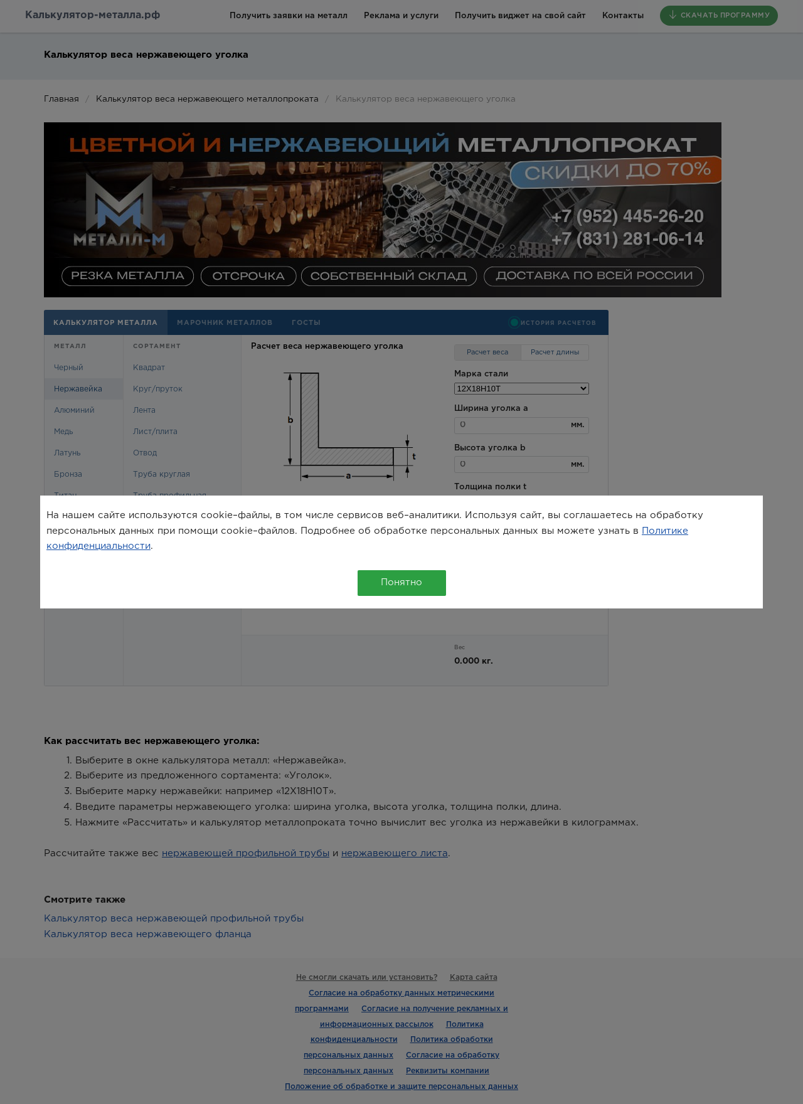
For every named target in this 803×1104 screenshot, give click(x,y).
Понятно (401, 582)
